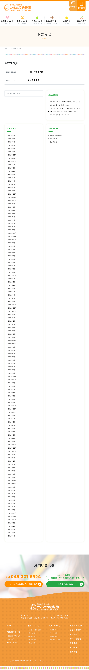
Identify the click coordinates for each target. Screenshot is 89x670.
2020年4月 (12, 363)
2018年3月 (12, 435)
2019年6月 (12, 386)
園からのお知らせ (56, 135)
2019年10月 (12, 380)
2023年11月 (12, 236)
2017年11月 (12, 448)
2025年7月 (12, 171)
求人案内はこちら (65, 584)
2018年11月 (12, 409)
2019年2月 (12, 399)
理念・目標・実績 (35, 630)
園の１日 (32, 633)
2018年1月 (12, 441)
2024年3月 (12, 223)
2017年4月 (12, 471)
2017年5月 (12, 467)
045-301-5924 (26, 576)
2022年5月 (12, 292)
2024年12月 (12, 194)
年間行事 (32, 636)
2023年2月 (12, 266)
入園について (54, 626)
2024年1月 (12, 230)
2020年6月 (12, 357)
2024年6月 (12, 213)
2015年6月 (12, 529)
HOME (10, 626)
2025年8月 (12, 168)
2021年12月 (12, 305)
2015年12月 (12, 513)
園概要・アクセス (14, 636)
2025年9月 (12, 165)
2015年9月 (12, 523)
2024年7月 (12, 210)
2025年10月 (12, 161)
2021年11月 (12, 308)
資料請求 (73, 647)
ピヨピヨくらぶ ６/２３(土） (60, 105)
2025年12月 (12, 155)
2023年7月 (12, 249)
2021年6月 (12, 324)
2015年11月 (12, 516)
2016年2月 (12, 507)
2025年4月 (12, 181)
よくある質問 (75, 630)
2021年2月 (12, 334)
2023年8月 (12, 246)
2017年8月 (12, 458)
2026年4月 (12, 142)
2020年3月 (12, 367)
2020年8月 (12, 350)
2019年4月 (12, 393)
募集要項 (53, 630)
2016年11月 (12, 480)
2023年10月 (12, 240)
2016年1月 (12, 510)
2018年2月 (12, 438)
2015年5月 (12, 533)
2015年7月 (12, 526)
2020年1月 (12, 373)
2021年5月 (12, 327)
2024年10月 (12, 200)
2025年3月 (12, 184)
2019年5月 (12, 389)
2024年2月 (12, 226)
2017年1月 (12, 477)
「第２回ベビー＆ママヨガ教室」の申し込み (65, 108)
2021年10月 (12, 311)
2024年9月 (12, 204)
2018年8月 (12, 419)
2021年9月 (12, 314)
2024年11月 (12, 197)
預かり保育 (54, 633)
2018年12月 (12, 406)
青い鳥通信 (53, 142)
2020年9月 (12, 347)
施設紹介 (11, 639)
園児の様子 (53, 139)
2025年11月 (12, 158)
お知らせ (73, 634)
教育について (33, 626)
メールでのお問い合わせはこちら (24, 584)
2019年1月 (12, 402)
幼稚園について (13, 632)
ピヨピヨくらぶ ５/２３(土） (60, 115)
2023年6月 (12, 253)
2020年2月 (12, 370)
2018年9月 (12, 415)
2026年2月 (12, 148)
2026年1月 (12, 152)
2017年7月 (12, 461)
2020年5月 (12, 360)
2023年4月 (12, 259)
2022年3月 (12, 298)
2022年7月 (12, 285)
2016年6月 (12, 497)
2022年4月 (12, 295)
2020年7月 (12, 353)
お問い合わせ (75, 639)
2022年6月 (12, 288)
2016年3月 (12, 503)
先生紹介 (32, 643)
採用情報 (73, 643)
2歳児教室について (56, 639)
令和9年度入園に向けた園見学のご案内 (63, 111)
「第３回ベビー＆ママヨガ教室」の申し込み (65, 102)
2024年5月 (12, 217)
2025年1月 (12, 191)
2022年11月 (12, 272)
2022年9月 (12, 279)
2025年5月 (12, 178)
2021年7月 (12, 321)
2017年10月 (12, 451)
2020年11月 (12, 340)
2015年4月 (12, 536)
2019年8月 (12, 383)
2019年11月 (12, 376)
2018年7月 (12, 422)
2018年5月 (12, 428)
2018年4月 (12, 432)
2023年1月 (12, 269)
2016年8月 (12, 490)
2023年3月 (12, 262)
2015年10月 (12, 520)
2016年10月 (12, 484)
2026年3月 (12, 145)
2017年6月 (12, 464)
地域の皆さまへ (76, 626)
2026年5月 (12, 139)
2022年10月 (12, 275)
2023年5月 (12, 256)
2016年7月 (12, 494)
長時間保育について (57, 636)
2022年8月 (12, 282)
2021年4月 (12, 331)
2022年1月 (12, 301)
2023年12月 (12, 233)
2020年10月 (12, 344)
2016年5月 (12, 500)
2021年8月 (12, 318)
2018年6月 (12, 425)
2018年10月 (12, 412)
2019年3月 (12, 396)
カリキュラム (33, 639)
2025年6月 (12, 174)
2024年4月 (12, 220)
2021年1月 (12, 337)
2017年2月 (12, 474)
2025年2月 (12, 187)
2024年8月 (12, 207)
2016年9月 (12, 487)
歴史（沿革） (12, 642)
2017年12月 (12, 445)
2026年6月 (12, 135)
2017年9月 (12, 454)
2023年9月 (12, 243)
